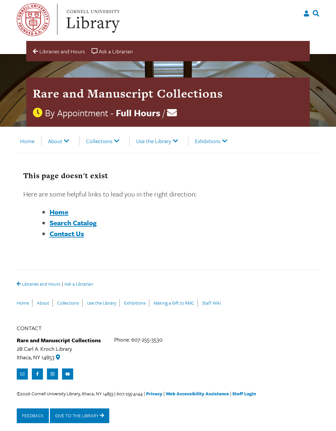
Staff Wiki (211, 302)
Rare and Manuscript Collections (128, 93)
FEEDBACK (33, 415)
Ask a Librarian (78, 284)
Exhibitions (207, 141)
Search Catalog (73, 223)
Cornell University (33, 19)
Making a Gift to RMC (174, 302)
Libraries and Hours (38, 284)
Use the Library (153, 141)
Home (27, 141)
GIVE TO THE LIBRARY (79, 415)
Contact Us (67, 233)
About (55, 141)
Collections (99, 141)
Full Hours (138, 112)
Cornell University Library (92, 19)
